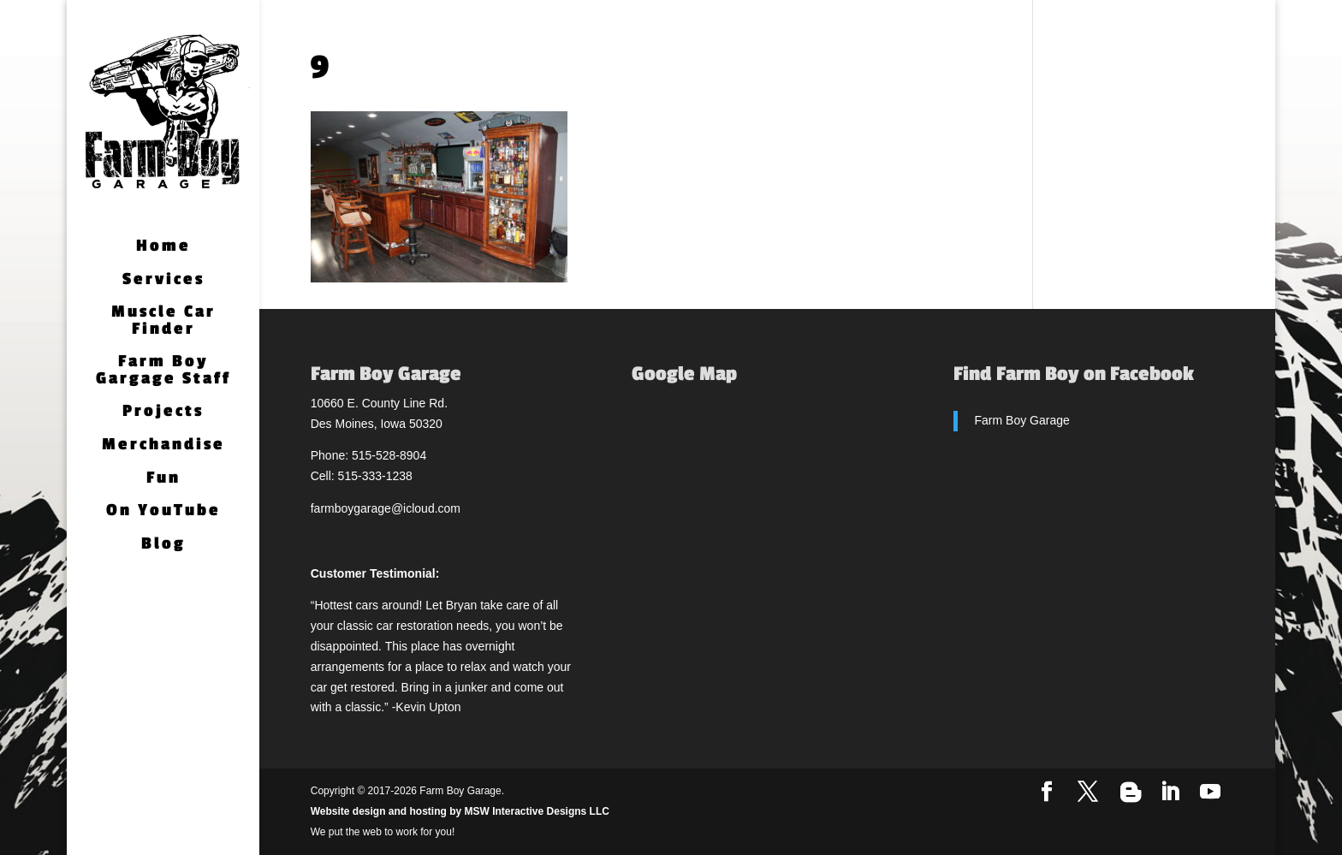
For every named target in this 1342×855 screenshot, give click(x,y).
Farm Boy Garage (1022, 420)
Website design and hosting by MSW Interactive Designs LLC (460, 811)
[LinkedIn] (1170, 792)
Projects (163, 412)
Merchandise (163, 445)
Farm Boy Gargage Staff (163, 371)
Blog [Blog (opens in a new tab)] (163, 545)
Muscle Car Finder (163, 321)
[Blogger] (1130, 792)
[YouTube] (1210, 792)
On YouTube (163, 511)
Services (163, 280)
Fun (163, 479)
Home (163, 247)
